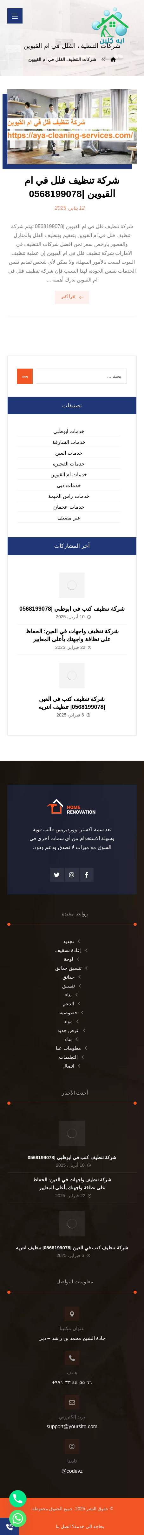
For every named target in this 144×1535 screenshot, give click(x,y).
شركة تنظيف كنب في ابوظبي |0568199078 (72, 609)
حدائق (72, 977)
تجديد (72, 941)
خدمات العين (68, 453)
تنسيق (72, 985)
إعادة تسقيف (72, 950)
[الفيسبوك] (87, 875)
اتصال (72, 1066)
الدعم (72, 1003)
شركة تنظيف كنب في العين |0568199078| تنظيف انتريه (72, 1247)
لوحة (72, 959)
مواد (72, 1021)
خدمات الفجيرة (69, 463)
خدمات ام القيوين (68, 474)
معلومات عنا (72, 1048)
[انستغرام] (72, 875)
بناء (72, 994)
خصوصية (72, 1012)
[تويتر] (57, 875)
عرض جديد (71, 1030)
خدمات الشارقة (68, 442)
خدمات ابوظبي (68, 431)
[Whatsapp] (17, 1518)
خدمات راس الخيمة (68, 496)
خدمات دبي (69, 485)
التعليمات (72, 1057)
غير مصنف (68, 517)
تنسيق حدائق (71, 968)
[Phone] (17, 1498)
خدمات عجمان (68, 507)
